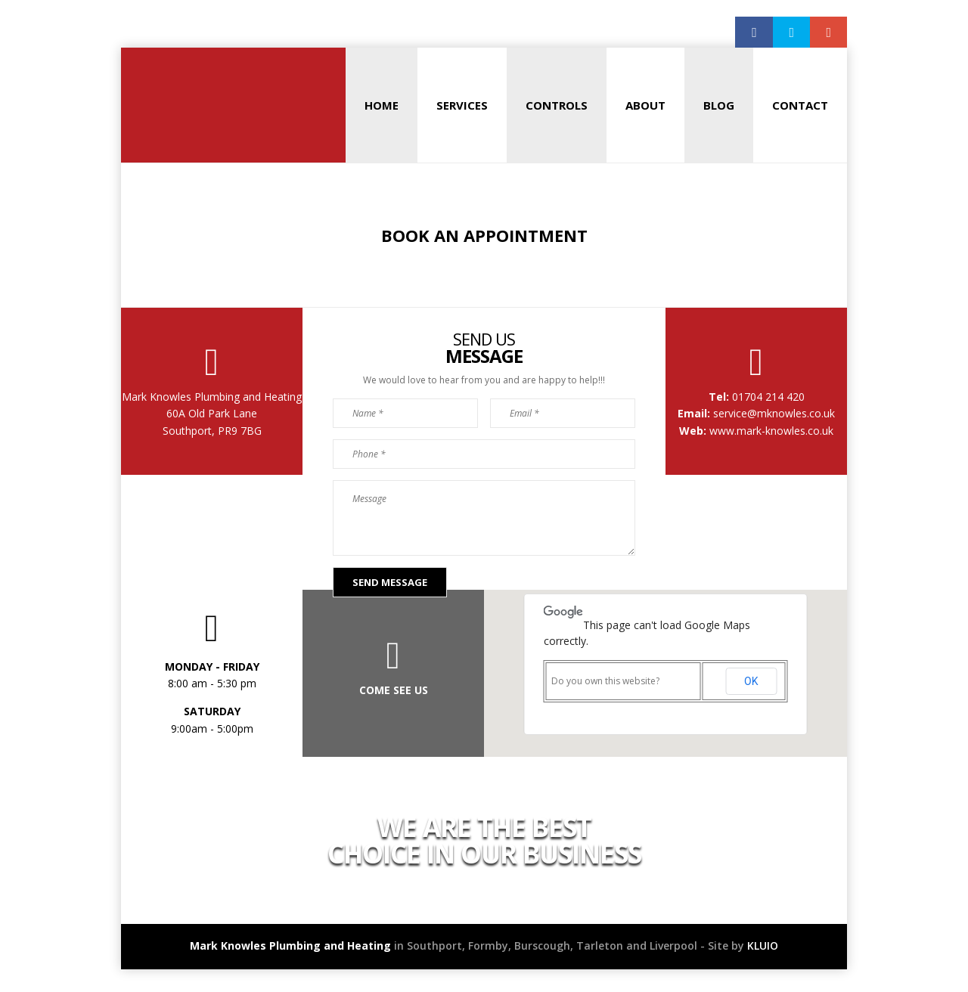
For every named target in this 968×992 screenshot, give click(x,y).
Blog (718, 105)
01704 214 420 (767, 396)
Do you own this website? (605, 680)
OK (751, 681)
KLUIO (762, 945)
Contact (800, 105)
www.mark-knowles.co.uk (771, 430)
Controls (557, 105)
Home (382, 105)
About (645, 105)
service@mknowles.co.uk (772, 413)
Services (462, 105)
